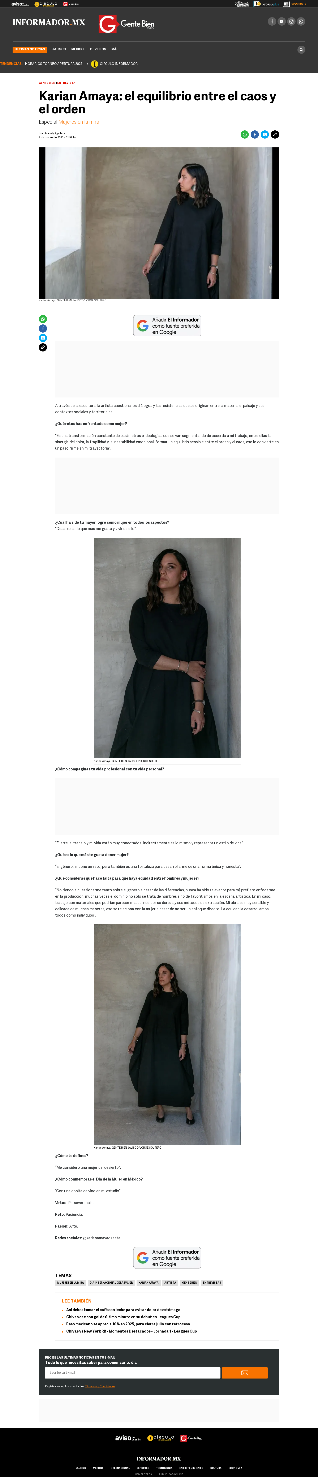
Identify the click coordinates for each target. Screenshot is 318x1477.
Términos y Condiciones (100, 1386)
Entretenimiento (191, 1468)
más (118, 49)
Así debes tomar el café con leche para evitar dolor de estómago (123, 1310)
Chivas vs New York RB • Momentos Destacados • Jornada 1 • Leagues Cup (131, 1332)
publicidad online (171, 1474)
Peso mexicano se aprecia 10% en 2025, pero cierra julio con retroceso (128, 1324)
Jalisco (59, 49)
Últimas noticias (30, 49)
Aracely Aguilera (54, 133)
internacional (120, 1468)
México (77, 49)
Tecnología (164, 1468)
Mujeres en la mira (78, 122)
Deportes (143, 1468)
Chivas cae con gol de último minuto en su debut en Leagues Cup (123, 1317)
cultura (216, 1468)
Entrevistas (212, 1283)
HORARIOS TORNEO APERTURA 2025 (53, 64)
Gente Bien (47, 83)
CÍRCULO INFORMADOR (119, 64)
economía (235, 1468)
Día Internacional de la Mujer (111, 1283)
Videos (97, 49)
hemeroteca (143, 1474)
